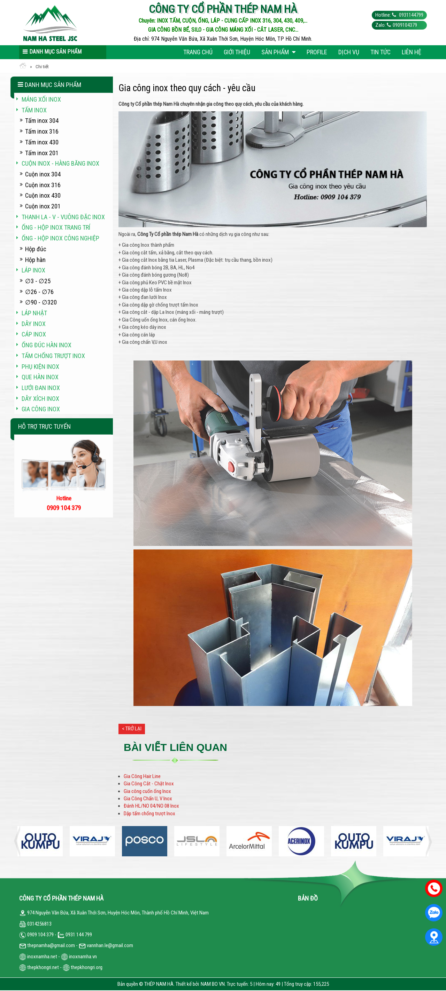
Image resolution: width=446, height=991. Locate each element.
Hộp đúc (35, 249)
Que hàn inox (40, 377)
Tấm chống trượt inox (53, 355)
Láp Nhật (34, 313)
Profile (317, 52)
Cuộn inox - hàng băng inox (60, 163)
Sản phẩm (278, 52)
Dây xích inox (40, 398)
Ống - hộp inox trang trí (56, 227)
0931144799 (410, 15)
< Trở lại (131, 729)
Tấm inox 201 (42, 153)
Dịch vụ (348, 52)
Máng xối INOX (41, 99)
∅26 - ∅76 (39, 291)
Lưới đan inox (41, 387)
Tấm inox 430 (42, 142)
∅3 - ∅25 (38, 281)
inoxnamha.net (42, 956)
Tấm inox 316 (42, 131)
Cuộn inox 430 (43, 195)
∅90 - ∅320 (41, 302)
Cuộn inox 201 (43, 206)
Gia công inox (41, 409)
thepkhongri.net (39, 967)
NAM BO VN (213, 984)
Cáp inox (34, 334)
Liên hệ (411, 52)
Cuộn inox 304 (43, 174)
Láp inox (33, 270)
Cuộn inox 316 (43, 185)
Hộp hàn (35, 259)
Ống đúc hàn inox (46, 345)
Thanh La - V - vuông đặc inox (63, 217)
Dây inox (34, 323)
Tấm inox (34, 110)
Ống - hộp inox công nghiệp (60, 238)
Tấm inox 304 (42, 120)
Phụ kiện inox (40, 366)
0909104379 (405, 25)
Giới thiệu (237, 52)
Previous (19, 841)
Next (427, 841)
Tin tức (380, 52)
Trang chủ (198, 52)
